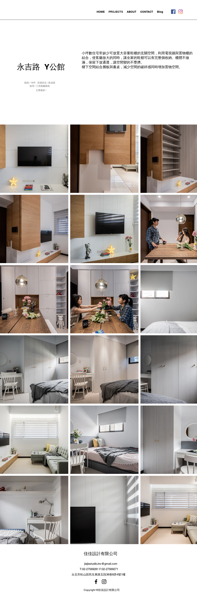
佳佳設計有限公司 (101, 553)
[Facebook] (173, 11)
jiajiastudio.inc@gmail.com (100, 563)
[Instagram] (180, 11)
